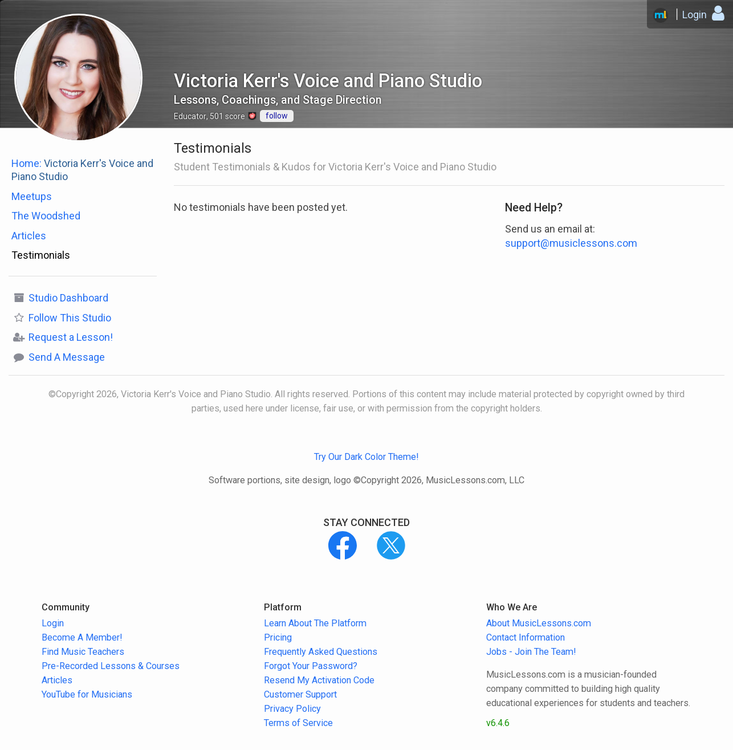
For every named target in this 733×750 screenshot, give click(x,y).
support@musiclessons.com (571, 243)
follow (277, 115)
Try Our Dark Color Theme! (366, 456)
